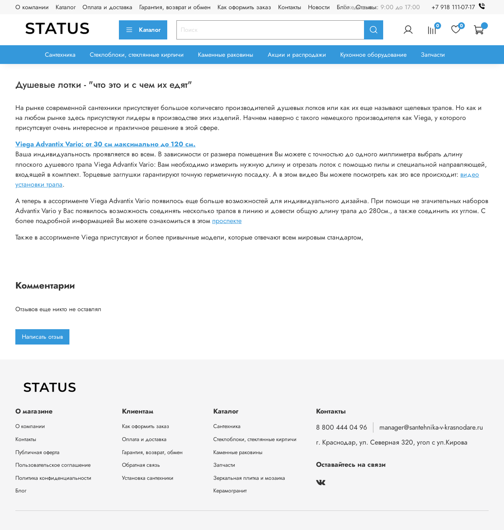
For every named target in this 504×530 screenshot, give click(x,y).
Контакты (289, 7)
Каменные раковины (225, 54)
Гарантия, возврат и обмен (175, 7)
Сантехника (60, 54)
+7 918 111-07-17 (460, 7)
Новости (319, 7)
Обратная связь (141, 465)
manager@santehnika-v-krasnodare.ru (431, 427)
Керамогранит (230, 490)
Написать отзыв (42, 336)
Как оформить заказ (244, 7)
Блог (343, 7)
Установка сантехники (147, 478)
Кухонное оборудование (373, 54)
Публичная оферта (37, 452)
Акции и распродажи (297, 54)
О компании (32, 7)
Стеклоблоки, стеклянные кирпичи (137, 54)
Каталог (66, 7)
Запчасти (433, 54)
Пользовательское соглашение (53, 465)
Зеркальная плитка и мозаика (249, 478)
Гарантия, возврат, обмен (152, 452)
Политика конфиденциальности (53, 478)
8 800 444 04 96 (341, 427)
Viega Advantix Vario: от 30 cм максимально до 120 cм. (105, 144)
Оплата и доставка (107, 7)
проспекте (227, 221)
